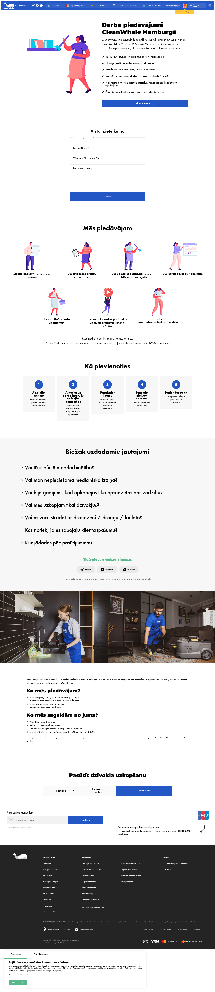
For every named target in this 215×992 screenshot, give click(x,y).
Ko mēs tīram (48, 933)
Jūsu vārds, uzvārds (83, 139)
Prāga (192, 960)
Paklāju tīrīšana (127, 920)
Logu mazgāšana (89, 920)
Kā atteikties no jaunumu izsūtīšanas (23, 866)
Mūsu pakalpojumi (50, 920)
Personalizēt (32, 973)
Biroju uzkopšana (89, 927)
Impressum (47, 945)
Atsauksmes (48, 914)
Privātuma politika (17, 973)
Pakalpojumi (88, 896)
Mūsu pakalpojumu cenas (131, 902)
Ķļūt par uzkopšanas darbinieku (176, 902)
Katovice (151, 960)
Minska (186, 960)
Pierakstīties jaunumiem (20, 849)
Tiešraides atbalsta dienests (107, 592)
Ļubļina (158, 960)
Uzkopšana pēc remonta (92, 908)
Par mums (47, 902)
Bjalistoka (167, 960)
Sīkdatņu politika (176, 971)
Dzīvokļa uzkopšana (90, 902)
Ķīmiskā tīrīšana (88, 914)
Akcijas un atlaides (50, 927)
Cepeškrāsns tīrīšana (129, 908)
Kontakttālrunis (81, 152)
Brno (198, 960)
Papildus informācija (83, 178)
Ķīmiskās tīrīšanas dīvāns (131, 914)
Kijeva (174, 960)
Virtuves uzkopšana (90, 933)
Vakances (47, 938)
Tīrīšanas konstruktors (90, 938)
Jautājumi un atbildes (51, 908)
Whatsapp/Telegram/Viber (88, 165)
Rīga (180, 960)
